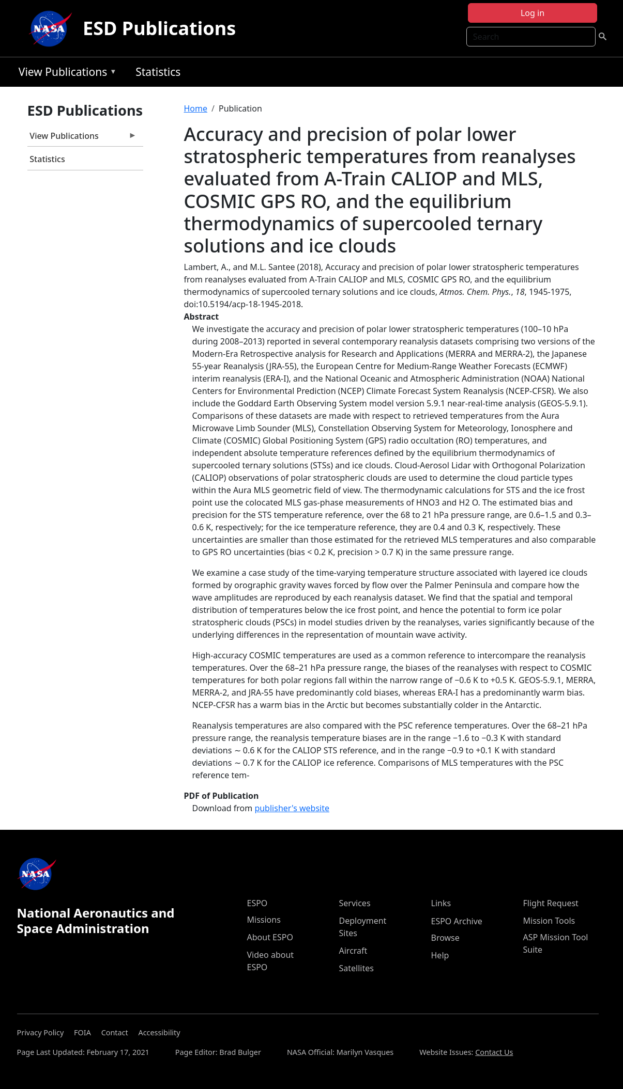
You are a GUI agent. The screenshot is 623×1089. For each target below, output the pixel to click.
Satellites (356, 968)
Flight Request (551, 903)
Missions (264, 919)
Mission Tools (549, 920)
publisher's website (291, 808)
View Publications (65, 74)
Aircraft (353, 950)
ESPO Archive (456, 921)
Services (355, 903)
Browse (445, 937)
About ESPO (270, 937)
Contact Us (494, 1052)
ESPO (257, 903)
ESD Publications (159, 28)
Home (196, 108)
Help (440, 955)
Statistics (157, 72)
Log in (532, 13)
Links (441, 903)
